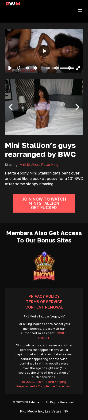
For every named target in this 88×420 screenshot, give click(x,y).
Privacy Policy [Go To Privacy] (44, 296)
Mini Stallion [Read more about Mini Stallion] (29, 164)
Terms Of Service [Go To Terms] (44, 301)
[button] (11, 107)
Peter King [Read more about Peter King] (49, 164)
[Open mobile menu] (80, 11)
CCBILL (62, 333)
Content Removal (44, 307)
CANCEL (44, 338)
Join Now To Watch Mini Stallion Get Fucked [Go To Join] (44, 203)
